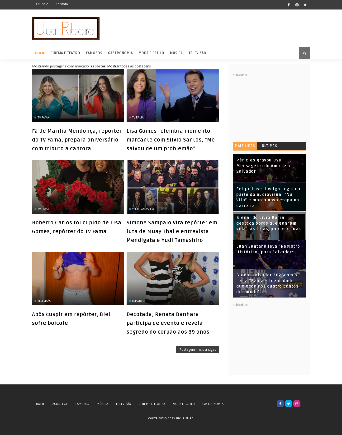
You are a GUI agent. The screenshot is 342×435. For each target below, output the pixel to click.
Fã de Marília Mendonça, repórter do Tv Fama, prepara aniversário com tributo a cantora (77, 140)
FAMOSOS (82, 404)
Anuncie (42, 4)
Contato (62, 4)
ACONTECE (60, 404)
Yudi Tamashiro (144, 209)
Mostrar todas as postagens (129, 66)
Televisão (197, 53)
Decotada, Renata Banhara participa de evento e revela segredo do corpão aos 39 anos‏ (168, 323)
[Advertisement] (268, 107)
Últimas (269, 146)
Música (176, 53)
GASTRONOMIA (212, 404)
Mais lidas (245, 146)
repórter (139, 301)
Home (40, 53)
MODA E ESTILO (183, 404)
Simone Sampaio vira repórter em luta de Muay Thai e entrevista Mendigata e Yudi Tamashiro (172, 231)
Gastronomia (120, 53)
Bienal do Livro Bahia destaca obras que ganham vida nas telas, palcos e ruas (268, 223)
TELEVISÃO (123, 404)
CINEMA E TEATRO (152, 404)
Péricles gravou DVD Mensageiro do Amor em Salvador (263, 166)
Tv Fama (43, 117)
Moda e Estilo (151, 53)
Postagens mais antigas (197, 349)
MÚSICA (102, 404)
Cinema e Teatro (65, 53)
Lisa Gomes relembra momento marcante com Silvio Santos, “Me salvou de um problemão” (171, 140)
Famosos (94, 53)
